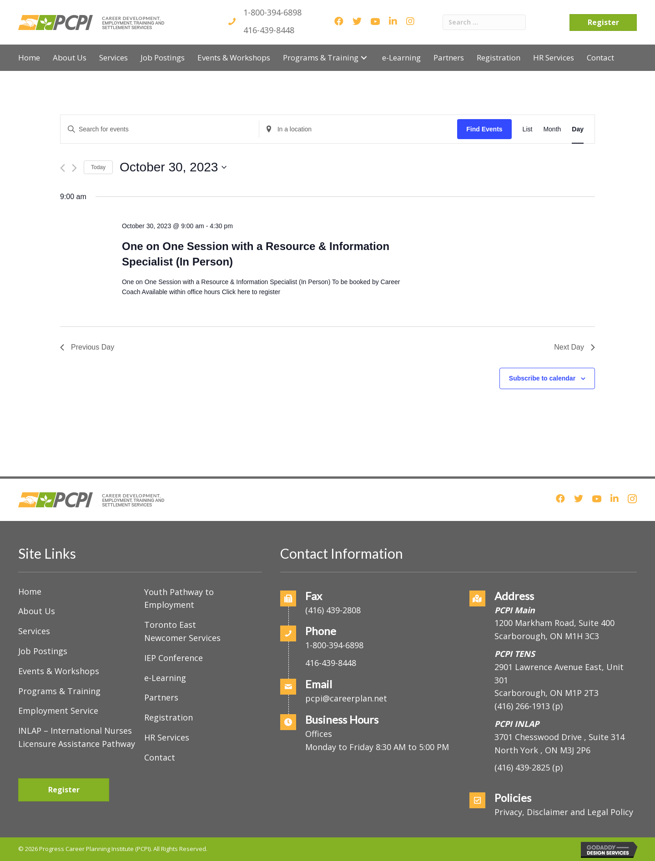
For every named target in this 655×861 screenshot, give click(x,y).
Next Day (574, 347)
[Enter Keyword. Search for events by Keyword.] (159, 129)
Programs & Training (59, 691)
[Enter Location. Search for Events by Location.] (358, 129)
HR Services (166, 737)
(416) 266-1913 (522, 706)
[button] (363, 57)
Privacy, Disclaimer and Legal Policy (563, 811)
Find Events (484, 129)
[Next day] (74, 168)
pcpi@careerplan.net (346, 698)
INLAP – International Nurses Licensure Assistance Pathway (76, 737)
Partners (161, 697)
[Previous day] (62, 168)
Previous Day (87, 347)
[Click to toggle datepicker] (173, 167)
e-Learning (165, 677)
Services (34, 631)
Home (29, 591)
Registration (168, 717)
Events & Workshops (58, 671)
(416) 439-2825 (522, 767)
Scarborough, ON (546, 692)
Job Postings (42, 651)
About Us (36, 611)
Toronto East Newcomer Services (182, 631)
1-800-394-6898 (272, 12)
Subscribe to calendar (542, 378)
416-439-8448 (268, 30)
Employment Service (58, 710)
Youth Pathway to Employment (179, 598)
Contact (159, 757)
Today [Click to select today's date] (98, 167)
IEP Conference (173, 657)
